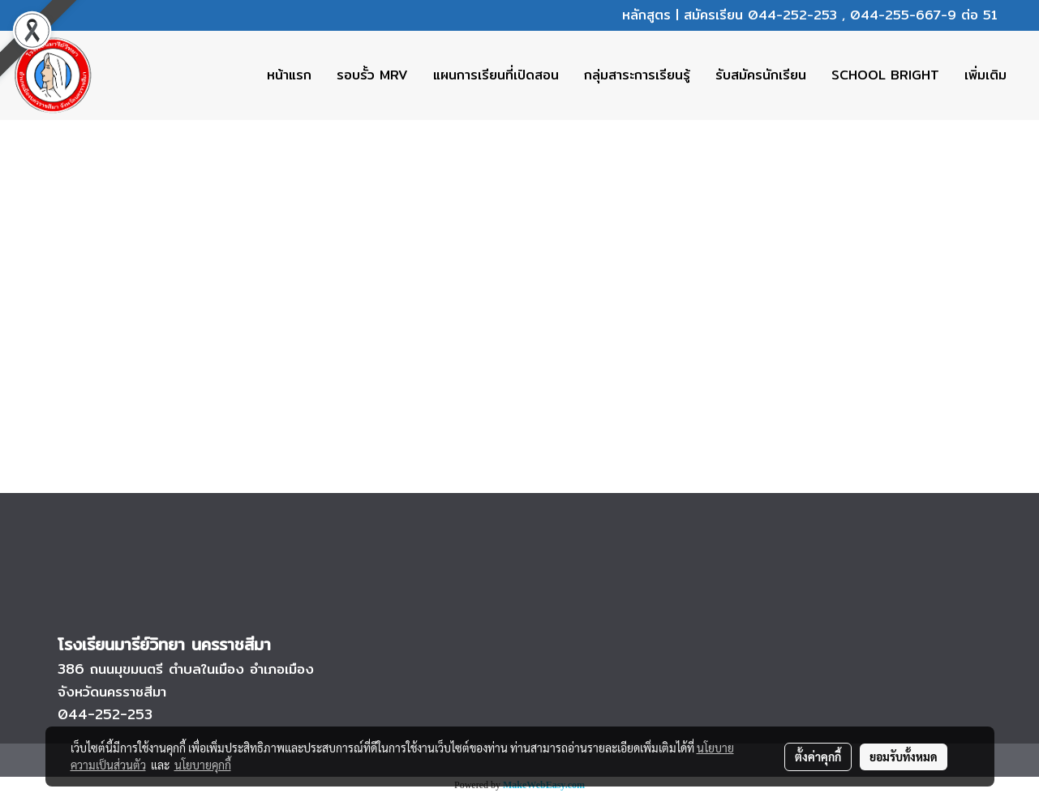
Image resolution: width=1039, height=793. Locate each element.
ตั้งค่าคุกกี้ (818, 756)
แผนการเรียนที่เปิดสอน (496, 75)
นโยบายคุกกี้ (202, 764)
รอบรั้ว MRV (372, 75)
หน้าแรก (289, 75)
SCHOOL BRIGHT (885, 75)
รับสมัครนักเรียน (760, 75)
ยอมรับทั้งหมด (903, 756)
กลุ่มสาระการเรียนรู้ (637, 75)
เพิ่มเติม (985, 75)
